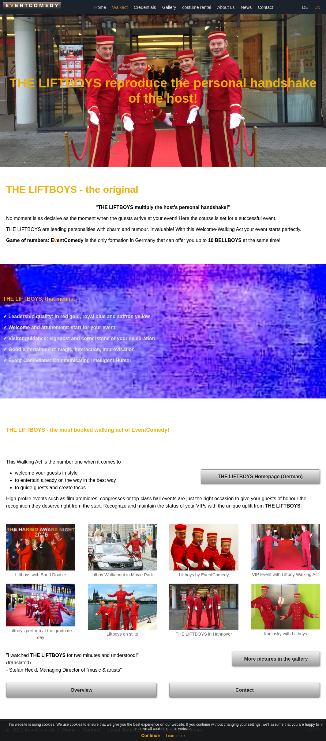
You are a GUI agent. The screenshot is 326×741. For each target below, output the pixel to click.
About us (226, 7)
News (246, 7)
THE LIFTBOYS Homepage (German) (260, 476)
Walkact (120, 7)
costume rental (196, 7)
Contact (265, 7)
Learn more (175, 736)
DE (305, 7)
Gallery (169, 7)
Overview (81, 690)
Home (100, 7)
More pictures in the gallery (276, 659)
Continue (150, 735)
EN (317, 7)
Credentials (145, 7)
